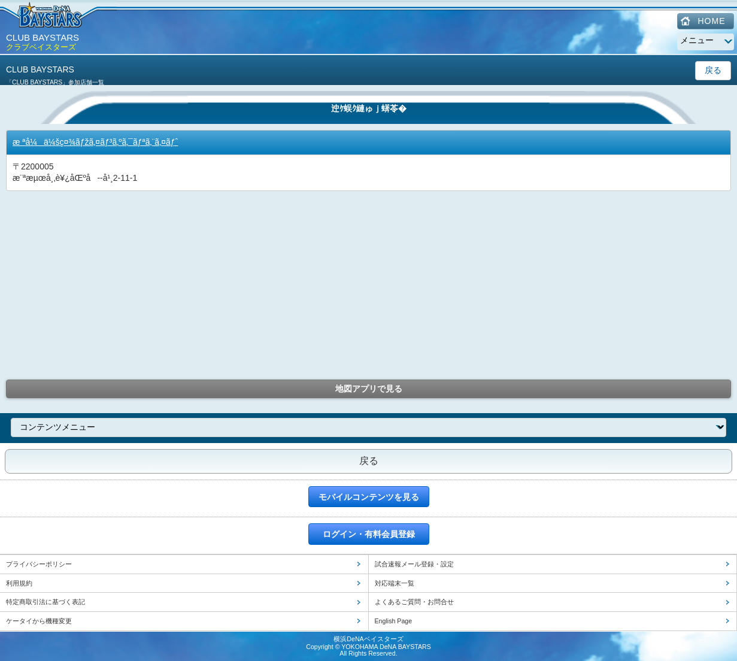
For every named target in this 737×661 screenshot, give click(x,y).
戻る (713, 70)
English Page (394, 620)
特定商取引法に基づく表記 (45, 601)
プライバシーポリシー (39, 564)
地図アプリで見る (368, 388)
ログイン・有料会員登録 (369, 534)
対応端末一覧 (394, 583)
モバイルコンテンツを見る (369, 497)
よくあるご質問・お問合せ (414, 601)
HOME (712, 21)
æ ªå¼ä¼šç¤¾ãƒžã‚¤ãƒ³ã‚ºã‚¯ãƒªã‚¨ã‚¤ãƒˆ (95, 142)
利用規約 (19, 583)
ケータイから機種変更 (39, 620)
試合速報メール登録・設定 (414, 564)
